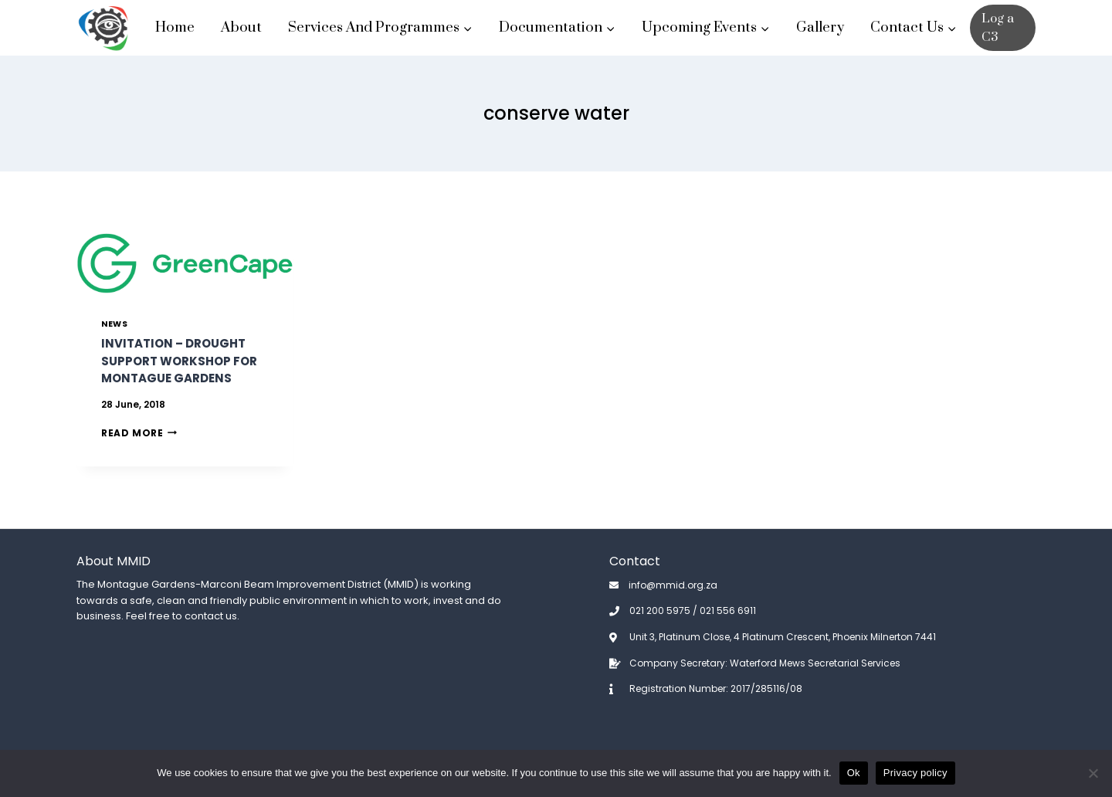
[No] (1092, 773)
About (241, 27)
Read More (139, 432)
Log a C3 (997, 28)
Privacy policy (915, 772)
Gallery (820, 27)
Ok (853, 772)
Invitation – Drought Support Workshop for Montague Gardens (179, 360)
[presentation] (184, 263)
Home (175, 27)
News (114, 324)
